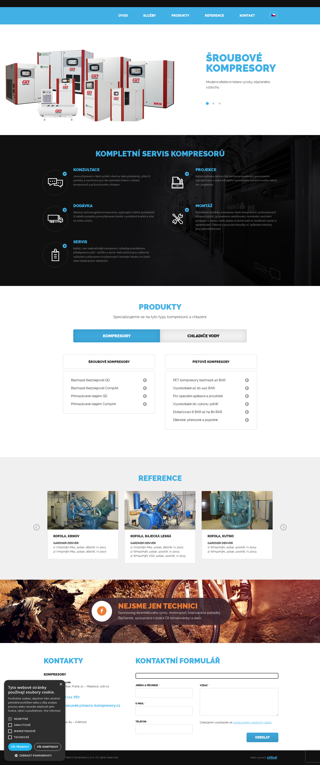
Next (283, 527)
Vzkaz (204, 685)
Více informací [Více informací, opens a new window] (52, 710)
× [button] (60, 684)
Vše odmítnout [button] (47, 747)
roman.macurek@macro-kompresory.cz (85, 705)
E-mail (140, 703)
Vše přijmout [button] (20, 747)
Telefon (141, 721)
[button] (34, 755)
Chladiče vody (203, 335)
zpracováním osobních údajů (252, 722)
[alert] (34, 720)
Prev (36, 527)
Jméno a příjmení (147, 685)
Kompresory (58, 12)
